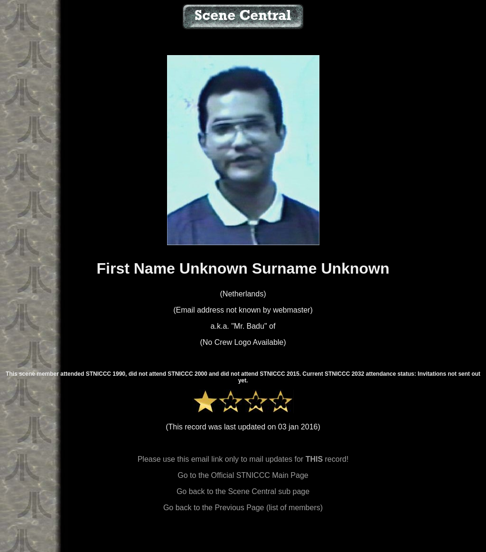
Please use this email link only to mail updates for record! (243, 459)
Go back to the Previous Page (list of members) (243, 508)
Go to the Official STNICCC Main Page (243, 475)
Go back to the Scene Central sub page (243, 491)
